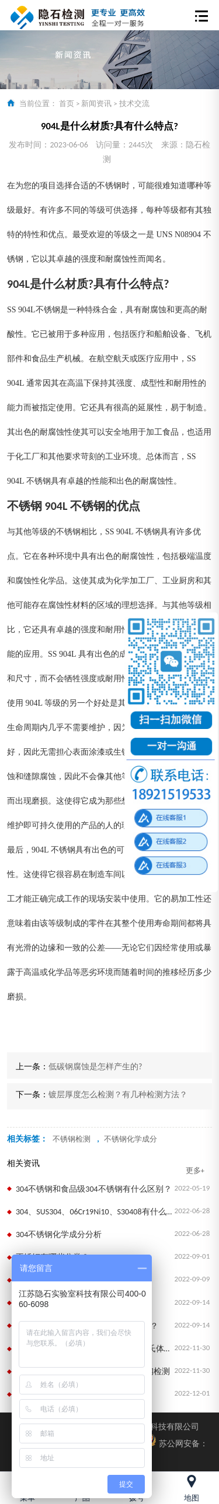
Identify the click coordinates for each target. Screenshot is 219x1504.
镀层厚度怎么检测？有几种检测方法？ (117, 1095)
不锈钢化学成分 (130, 1139)
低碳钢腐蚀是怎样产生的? (95, 1067)
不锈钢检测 (72, 1139)
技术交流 (134, 103)
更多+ (195, 1170)
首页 (66, 103)
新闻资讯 (96, 103)
